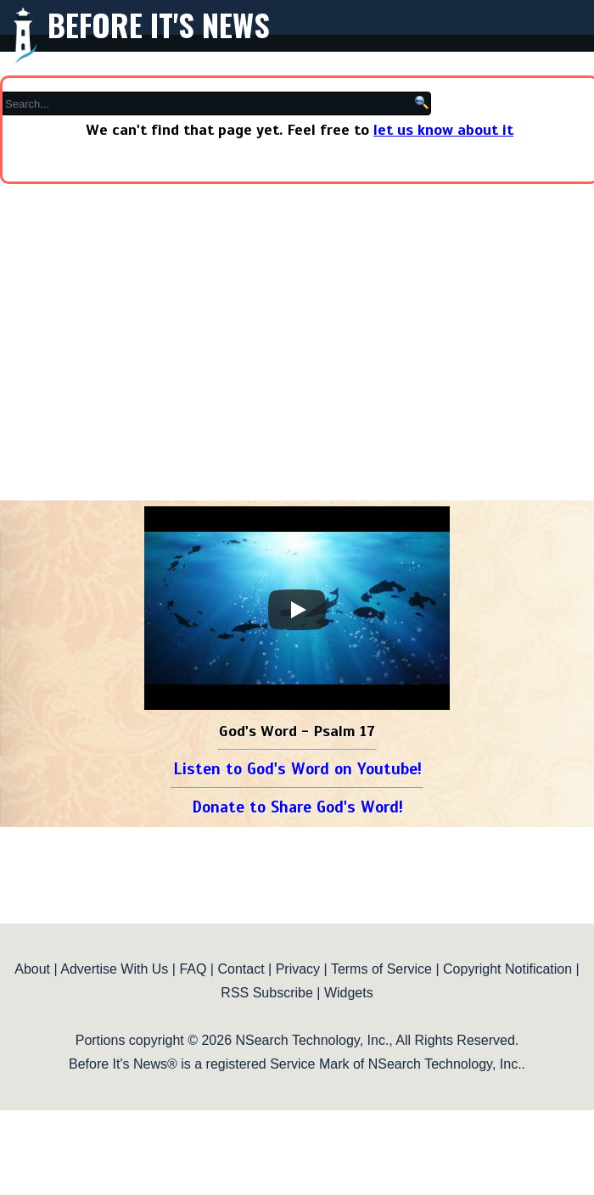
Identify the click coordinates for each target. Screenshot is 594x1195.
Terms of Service (381, 969)
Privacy (298, 969)
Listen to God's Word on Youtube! (297, 769)
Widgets (348, 993)
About (32, 969)
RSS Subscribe (267, 993)
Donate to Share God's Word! (297, 807)
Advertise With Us (114, 969)
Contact (240, 969)
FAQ (192, 969)
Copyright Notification (507, 969)
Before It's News (159, 24)
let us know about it (443, 129)
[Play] (297, 609)
